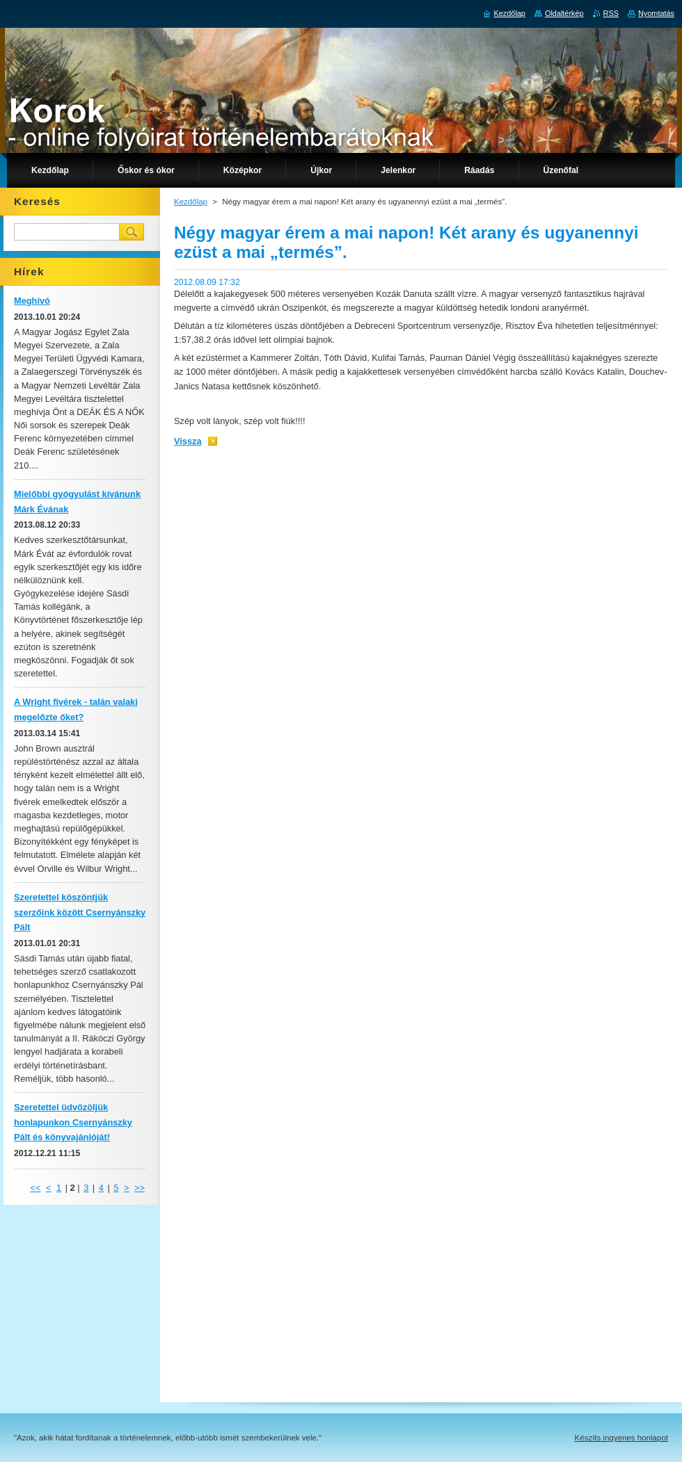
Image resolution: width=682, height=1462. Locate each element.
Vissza (188, 441)
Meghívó (32, 300)
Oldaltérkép (564, 13)
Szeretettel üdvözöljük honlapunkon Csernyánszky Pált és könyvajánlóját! (73, 1122)
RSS (611, 13)
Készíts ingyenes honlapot (621, 1437)
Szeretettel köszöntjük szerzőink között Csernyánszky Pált (79, 912)
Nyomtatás (656, 13)
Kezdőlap (190, 201)
